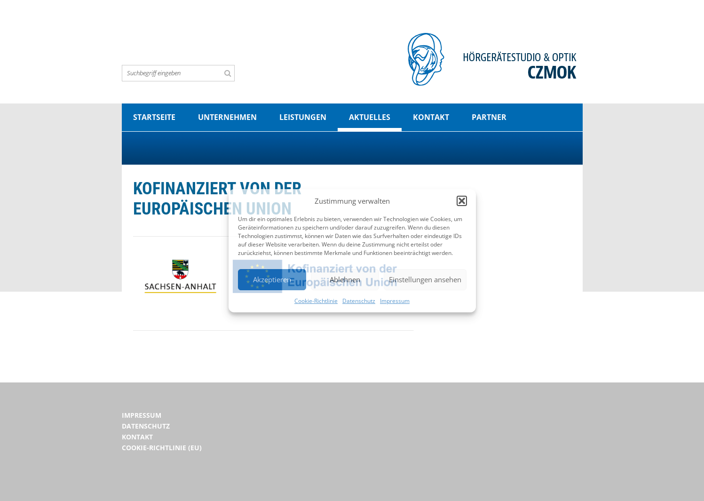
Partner (489, 117)
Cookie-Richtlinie (316, 301)
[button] (462, 201)
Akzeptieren (272, 279)
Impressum (395, 301)
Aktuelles (369, 117)
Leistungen (302, 117)
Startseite (154, 117)
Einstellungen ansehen (425, 279)
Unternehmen (227, 117)
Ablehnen (345, 279)
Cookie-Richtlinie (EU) (162, 447)
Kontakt (431, 117)
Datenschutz (358, 301)
